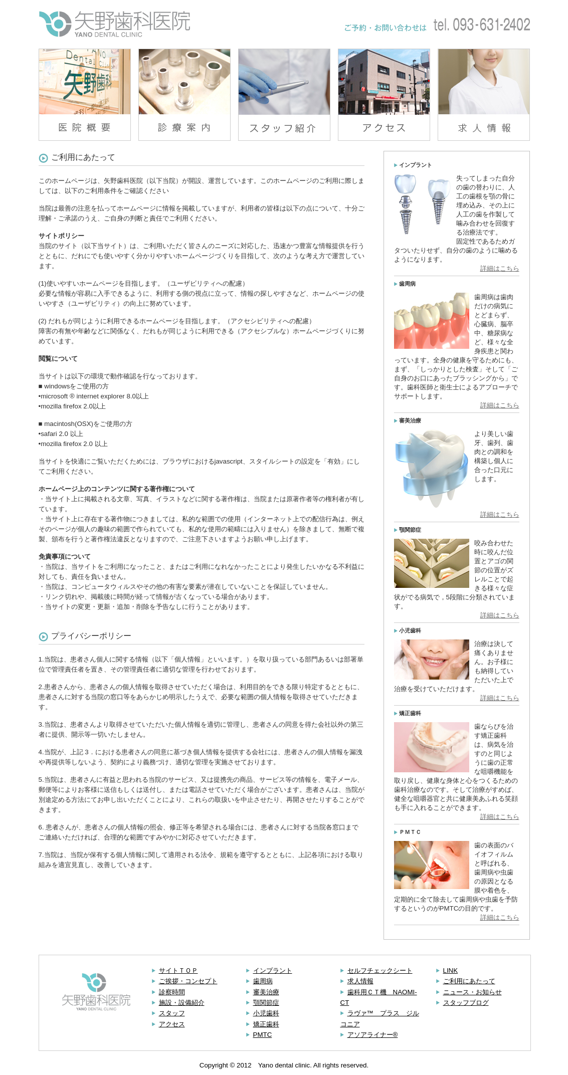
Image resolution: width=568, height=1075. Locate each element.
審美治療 (266, 992)
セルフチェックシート (380, 970)
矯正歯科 (266, 1024)
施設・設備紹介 (182, 1002)
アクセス (172, 1024)
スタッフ (172, 1013)
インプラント (272, 970)
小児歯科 (266, 1013)
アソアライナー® (372, 1034)
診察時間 (172, 992)
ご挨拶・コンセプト (188, 981)
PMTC (262, 1034)
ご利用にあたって (469, 981)
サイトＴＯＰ (178, 970)
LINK (450, 970)
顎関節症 (266, 1002)
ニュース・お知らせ (472, 992)
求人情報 (360, 981)
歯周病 (263, 981)
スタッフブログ (466, 1002)
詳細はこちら (499, 268)
